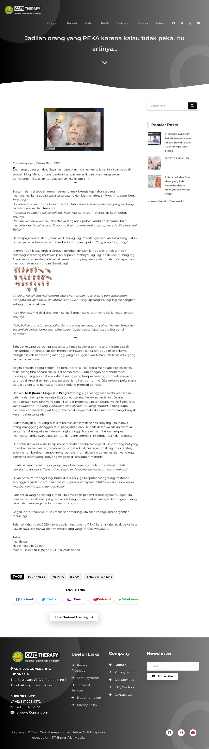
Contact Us (123, 695)
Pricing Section (126, 672)
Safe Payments (88, 678)
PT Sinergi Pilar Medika (68, 737)
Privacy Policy (87, 703)
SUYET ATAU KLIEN (176, 158)
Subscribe (162, 676)
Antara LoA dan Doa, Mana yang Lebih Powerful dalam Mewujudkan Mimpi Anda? (177, 183)
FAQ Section (124, 687)
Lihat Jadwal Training (74, 617)
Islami (75, 577)
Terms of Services (81, 687)
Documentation (88, 697)
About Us (122, 665)
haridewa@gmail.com (31, 712)
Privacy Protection (80, 668)
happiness (37, 577)
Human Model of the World (166, 197)
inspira (58, 577)
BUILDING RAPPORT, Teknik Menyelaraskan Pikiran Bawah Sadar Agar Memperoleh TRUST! (178, 144)
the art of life (99, 577)
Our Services (124, 680)
